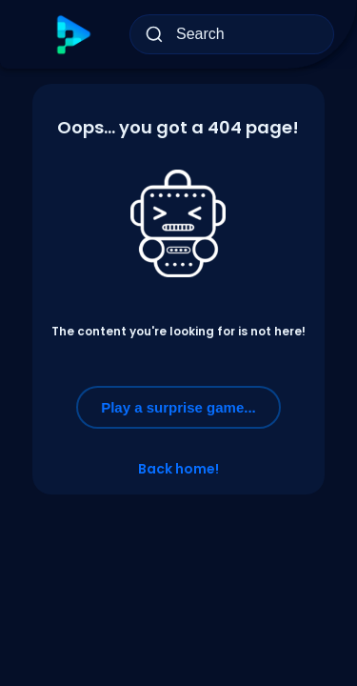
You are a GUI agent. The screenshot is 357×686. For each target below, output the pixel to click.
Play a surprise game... (178, 407)
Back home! (178, 468)
